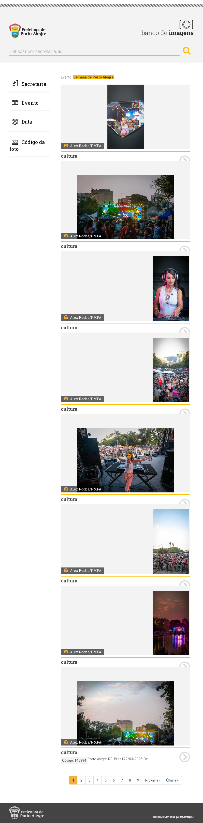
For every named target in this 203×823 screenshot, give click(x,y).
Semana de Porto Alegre (93, 77)
